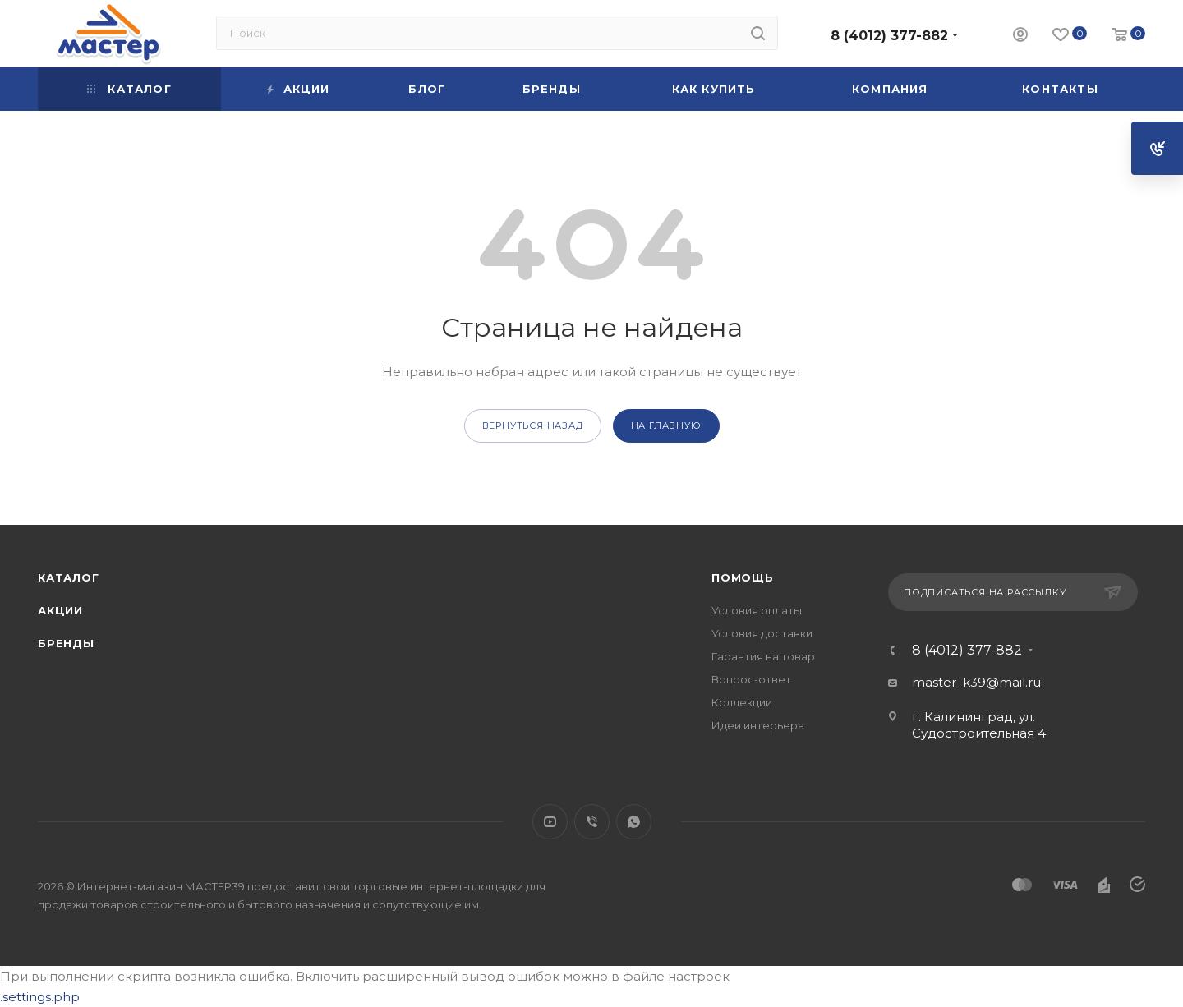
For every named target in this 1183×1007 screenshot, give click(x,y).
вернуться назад (532, 425)
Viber (592, 821)
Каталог (68, 577)
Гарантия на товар (763, 656)
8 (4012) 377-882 (889, 36)
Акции (60, 610)
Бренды (66, 643)
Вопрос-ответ (751, 679)
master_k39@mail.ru (976, 682)
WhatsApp (633, 821)
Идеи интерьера (757, 725)
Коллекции (741, 702)
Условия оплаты (756, 610)
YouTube (550, 821)
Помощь (742, 577)
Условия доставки (761, 633)
